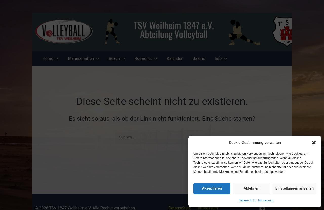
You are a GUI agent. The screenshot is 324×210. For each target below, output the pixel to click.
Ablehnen (251, 188)
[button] (313, 142)
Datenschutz (247, 200)
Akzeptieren (212, 188)
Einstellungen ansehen (294, 188)
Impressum (265, 200)
